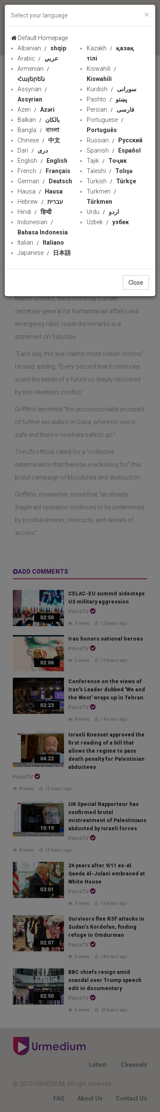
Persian (110, 109)
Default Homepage (39, 38)
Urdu (103, 211)
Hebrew (40, 201)
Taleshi (109, 171)
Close (135, 282)
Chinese (38, 140)
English (42, 160)
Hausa (40, 191)
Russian (115, 140)
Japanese (44, 252)
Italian (40, 242)
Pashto (107, 99)
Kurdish (112, 89)
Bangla (38, 130)
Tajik (107, 160)
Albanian (41, 48)
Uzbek (108, 222)
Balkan (38, 119)
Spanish (114, 150)
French (43, 171)
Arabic (37, 58)
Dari (32, 150)
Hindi (34, 211)
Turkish (111, 181)
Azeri (36, 109)
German (44, 181)
